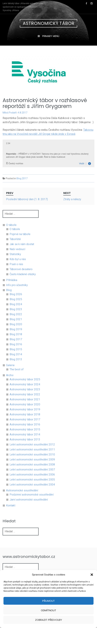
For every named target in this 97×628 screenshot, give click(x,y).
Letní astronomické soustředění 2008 (32, 468)
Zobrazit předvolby (48, 620)
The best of (17, 373)
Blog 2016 (16, 348)
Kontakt (10, 509)
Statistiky (15, 258)
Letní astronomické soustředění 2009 (32, 463)
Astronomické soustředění (22, 494)
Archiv (10, 379)
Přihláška (11, 284)
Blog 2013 (16, 363)
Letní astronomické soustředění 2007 (32, 473)
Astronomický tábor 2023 (25, 393)
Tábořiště (15, 243)
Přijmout (48, 601)
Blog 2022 (16, 318)
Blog (9, 294)
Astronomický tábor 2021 (25, 403)
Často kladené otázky (23, 278)
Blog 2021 (16, 323)
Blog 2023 (16, 313)
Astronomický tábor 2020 (25, 408)
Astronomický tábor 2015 (25, 433)
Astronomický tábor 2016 (25, 428)
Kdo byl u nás (18, 263)
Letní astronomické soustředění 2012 (32, 448)
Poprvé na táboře (20, 238)
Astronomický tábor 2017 (25, 423)
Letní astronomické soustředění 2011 (32, 453)
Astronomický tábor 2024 (25, 388)
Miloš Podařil (10, 112)
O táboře (11, 229)
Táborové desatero (21, 273)
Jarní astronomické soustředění (29, 503)
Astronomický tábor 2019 (25, 413)
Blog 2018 (16, 338)
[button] (92, 574)
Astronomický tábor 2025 (25, 383)
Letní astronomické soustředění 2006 (32, 478)
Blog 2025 (16, 303)
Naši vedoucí (17, 253)
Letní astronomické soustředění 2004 (32, 488)
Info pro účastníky (17, 289)
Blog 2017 (22, 178)
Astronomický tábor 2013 (25, 443)
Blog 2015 (16, 353)
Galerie (10, 369)
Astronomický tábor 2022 (25, 398)
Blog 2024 (16, 308)
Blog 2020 (16, 328)
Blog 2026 (16, 298)
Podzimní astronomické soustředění (32, 498)
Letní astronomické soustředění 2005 (32, 483)
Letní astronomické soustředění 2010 (32, 458)
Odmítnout (48, 610)
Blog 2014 (16, 358)
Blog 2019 (16, 333)
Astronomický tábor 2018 (25, 418)
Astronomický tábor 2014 (25, 438)
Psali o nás (16, 268)
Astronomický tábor (49, 23)
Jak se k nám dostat (22, 248)
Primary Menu (50, 36)
